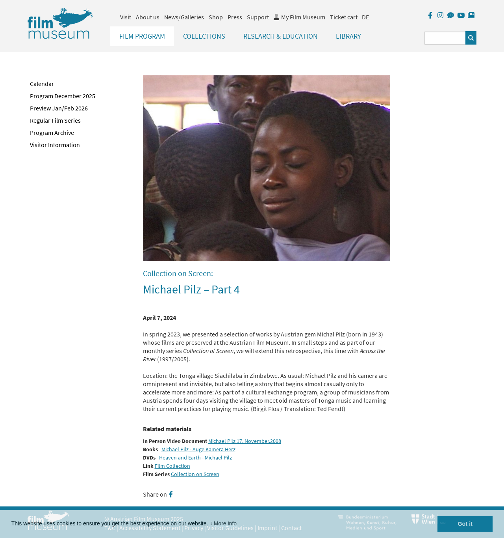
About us (147, 17)
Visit (125, 17)
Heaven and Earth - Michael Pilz (195, 457)
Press (235, 17)
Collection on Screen (195, 474)
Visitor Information (55, 145)
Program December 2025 (62, 96)
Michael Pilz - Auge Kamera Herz (198, 449)
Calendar (42, 84)
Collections (204, 36)
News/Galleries (184, 17)
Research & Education (280, 36)
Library (348, 36)
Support (258, 17)
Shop (216, 17)
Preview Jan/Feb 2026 (59, 108)
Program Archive (52, 132)
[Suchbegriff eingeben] (445, 38)
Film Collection (172, 466)
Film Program (142, 36)
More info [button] (225, 523)
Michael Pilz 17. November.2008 (244, 441)
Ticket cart (344, 17)
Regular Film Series (55, 120)
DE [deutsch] (365, 17)
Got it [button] (465, 524)
